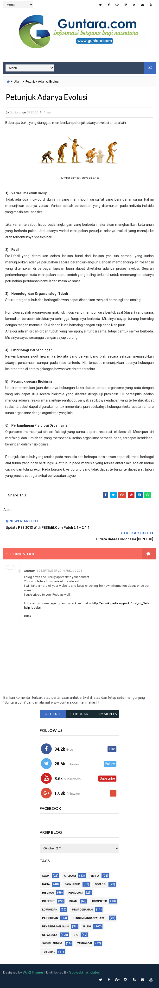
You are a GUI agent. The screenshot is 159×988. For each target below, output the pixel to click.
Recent (53, 714)
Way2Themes (33, 972)
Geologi (100, 884)
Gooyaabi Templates (84, 972)
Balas (27, 616)
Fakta (46, 884)
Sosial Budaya (52, 943)
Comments (106, 714)
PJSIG (87, 926)
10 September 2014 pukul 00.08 (59, 570)
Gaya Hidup (72, 884)
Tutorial (48, 951)
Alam (17, 81)
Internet (48, 901)
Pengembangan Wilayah (89, 918)
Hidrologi (75, 892)
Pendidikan (50, 918)
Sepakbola (49, 935)
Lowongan (49, 909)
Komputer (99, 901)
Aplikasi (70, 875)
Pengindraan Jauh (55, 926)
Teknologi (84, 943)
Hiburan (48, 892)
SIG (76, 935)
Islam (73, 901)
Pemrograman (82, 909)
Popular (79, 714)
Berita (94, 875)
